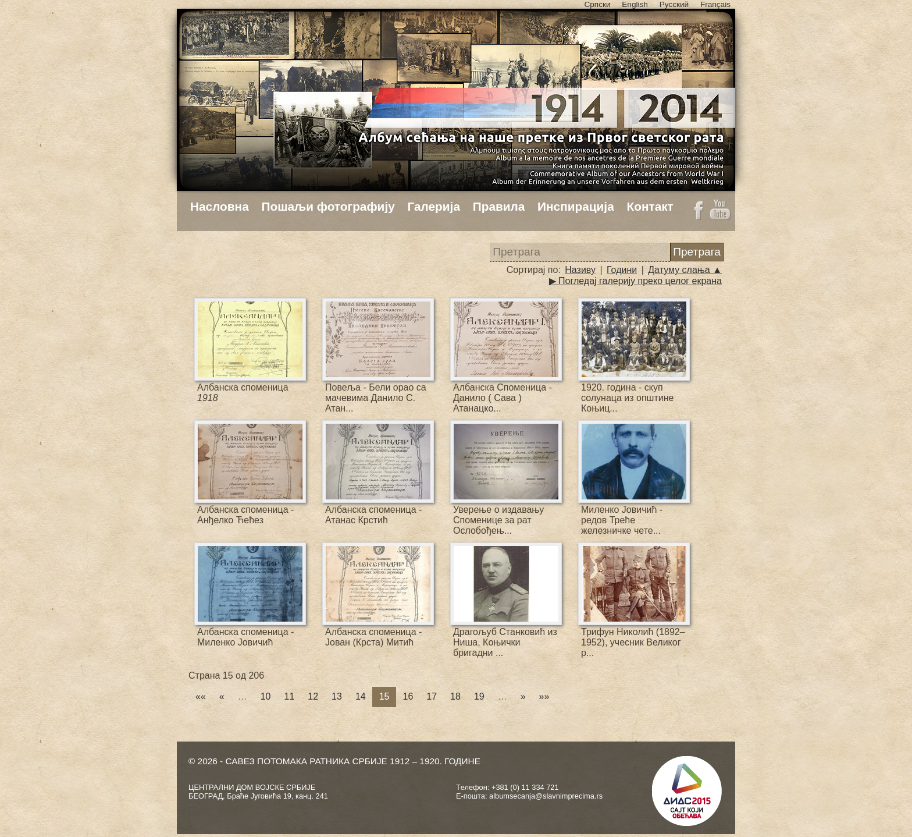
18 (455, 696)
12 (313, 696)
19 (479, 696)
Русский (674, 4)
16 (407, 696)
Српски (597, 4)
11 (289, 696)
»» (544, 696)
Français (715, 4)
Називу (580, 270)
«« (200, 696)
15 (384, 696)
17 (431, 696)
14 (360, 696)
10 (266, 696)
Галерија (434, 206)
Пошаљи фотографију (328, 206)
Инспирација (575, 206)
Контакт (649, 206)
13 (337, 696)
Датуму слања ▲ (685, 270)
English (635, 4)
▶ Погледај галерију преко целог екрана (635, 281)
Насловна (219, 206)
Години (622, 270)
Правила (499, 206)
